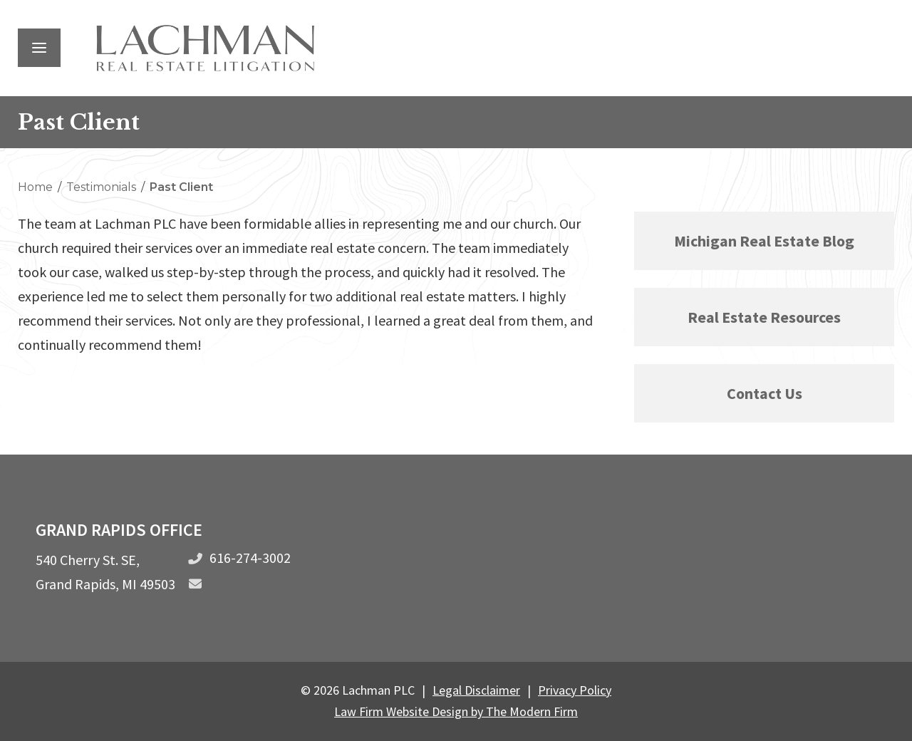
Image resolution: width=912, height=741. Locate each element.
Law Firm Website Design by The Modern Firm (456, 711)
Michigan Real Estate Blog (764, 241)
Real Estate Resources (764, 317)
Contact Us (764, 393)
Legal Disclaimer (476, 690)
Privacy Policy (574, 690)
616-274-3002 (250, 557)
